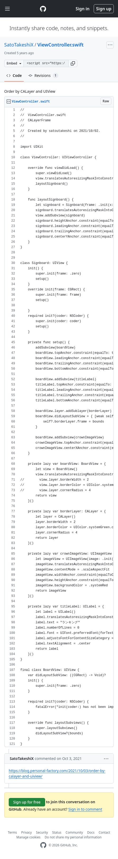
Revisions (43, 75)
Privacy (26, 832)
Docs (91, 832)
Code (14, 75)
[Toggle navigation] (7, 9)
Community (74, 832)
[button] (72, 63)
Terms (12, 832)
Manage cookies (28, 837)
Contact (104, 832)
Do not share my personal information (73, 837)
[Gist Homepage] (43, 9)
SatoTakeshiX (19, 44)
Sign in (82, 9)
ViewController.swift (60, 44)
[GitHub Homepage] (43, 845)
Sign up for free (27, 802)
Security (42, 832)
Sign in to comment (85, 809)
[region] (59, 427)
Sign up (103, 9)
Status (56, 832)
